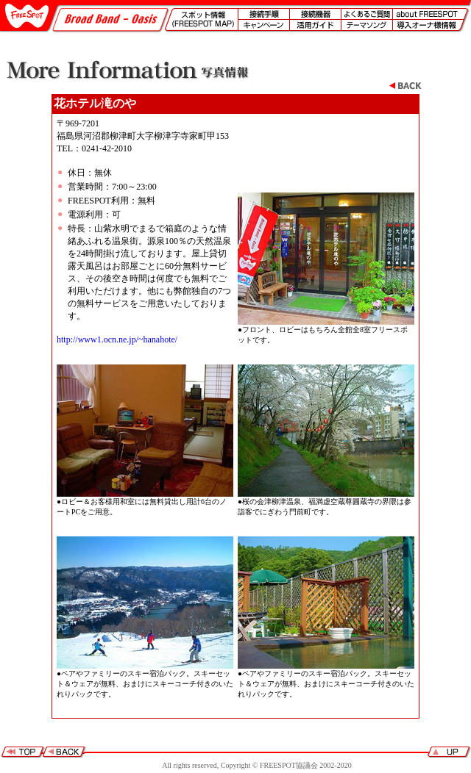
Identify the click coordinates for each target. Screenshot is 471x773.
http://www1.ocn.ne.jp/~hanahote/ (117, 339)
